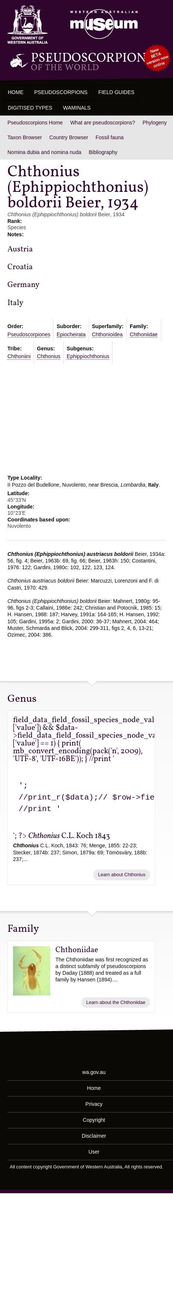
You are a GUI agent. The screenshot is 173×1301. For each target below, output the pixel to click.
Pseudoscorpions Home (35, 123)
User (94, 1152)
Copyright (94, 1120)
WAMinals (77, 108)
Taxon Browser (24, 137)
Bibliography (103, 152)
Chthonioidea (107, 334)
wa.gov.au (94, 1072)
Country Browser (68, 137)
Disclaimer (94, 1136)
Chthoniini (19, 356)
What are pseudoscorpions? (102, 123)
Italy (15, 303)
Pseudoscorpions (60, 92)
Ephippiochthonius (88, 356)
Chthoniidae (144, 334)
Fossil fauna (110, 137)
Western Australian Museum (102, 24)
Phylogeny (154, 123)
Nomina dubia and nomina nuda (44, 152)
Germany (23, 285)
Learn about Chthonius (121, 874)
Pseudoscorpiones (28, 334)
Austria (20, 249)
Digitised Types (30, 108)
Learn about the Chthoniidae (115, 1002)
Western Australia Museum (27, 24)
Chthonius (48, 356)
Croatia (20, 267)
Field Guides (116, 92)
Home (15, 92)
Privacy (94, 1104)
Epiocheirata (71, 334)
